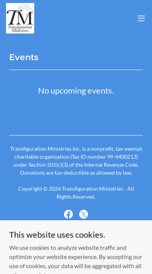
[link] (20, 18)
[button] (141, 18)
